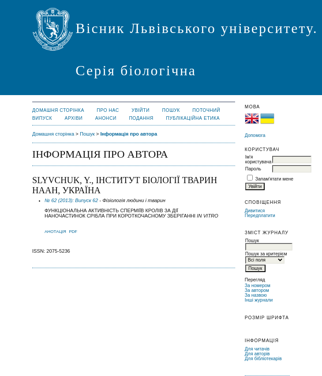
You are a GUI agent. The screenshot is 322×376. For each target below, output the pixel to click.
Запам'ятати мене (274, 179)
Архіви (74, 118)
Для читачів (257, 349)
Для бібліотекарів (263, 358)
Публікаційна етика (193, 118)
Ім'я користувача (258, 159)
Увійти (140, 110)
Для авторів (257, 353)
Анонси (105, 118)
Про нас (108, 110)
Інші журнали (259, 300)
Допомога (255, 135)
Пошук (171, 110)
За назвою (256, 295)
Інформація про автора (128, 133)
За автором (257, 290)
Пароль (253, 168)
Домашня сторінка (58, 110)
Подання (141, 118)
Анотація (55, 231)
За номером (257, 285)
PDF (73, 231)
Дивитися (255, 210)
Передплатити (260, 215)
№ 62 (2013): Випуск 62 (71, 200)
